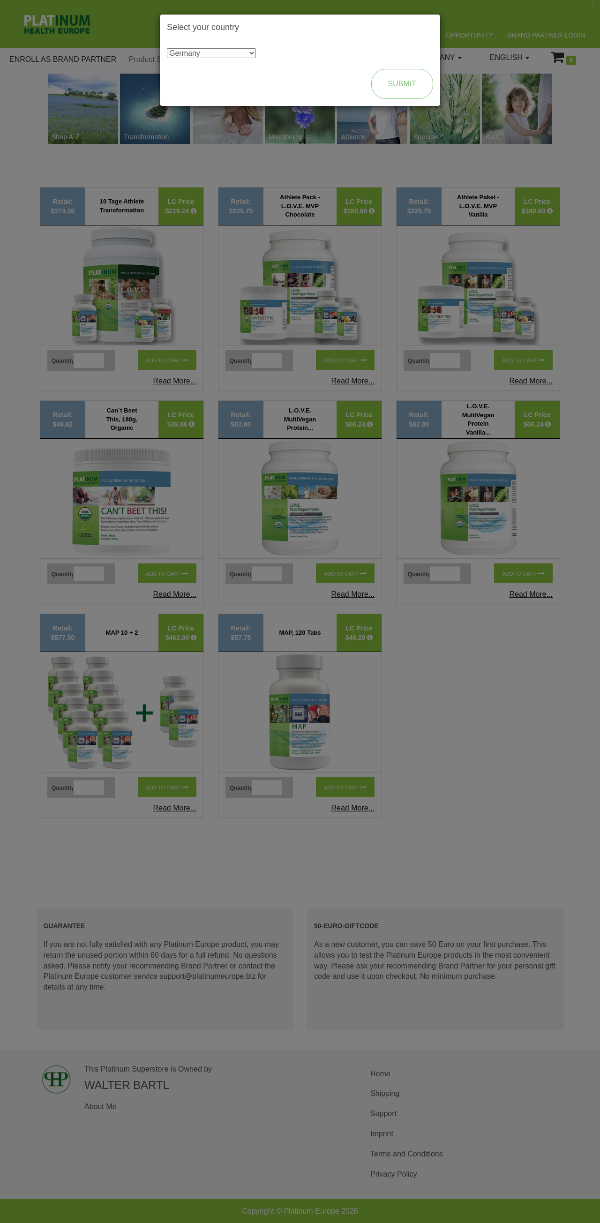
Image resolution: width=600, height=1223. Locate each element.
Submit (402, 84)
